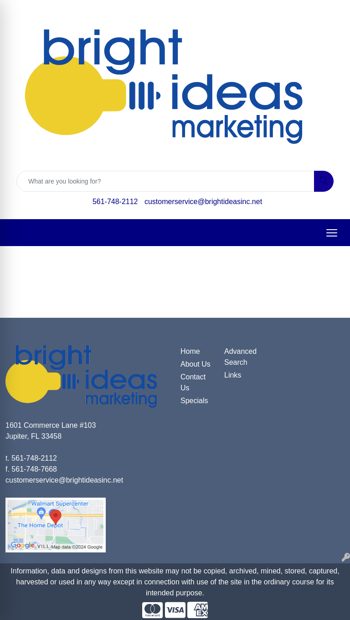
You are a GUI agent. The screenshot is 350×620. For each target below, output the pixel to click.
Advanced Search (240, 356)
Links (232, 375)
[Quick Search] (165, 181)
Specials (194, 401)
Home (190, 351)
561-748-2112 (115, 201)
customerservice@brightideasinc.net (203, 201)
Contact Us (193, 382)
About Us (195, 364)
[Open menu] (332, 233)
